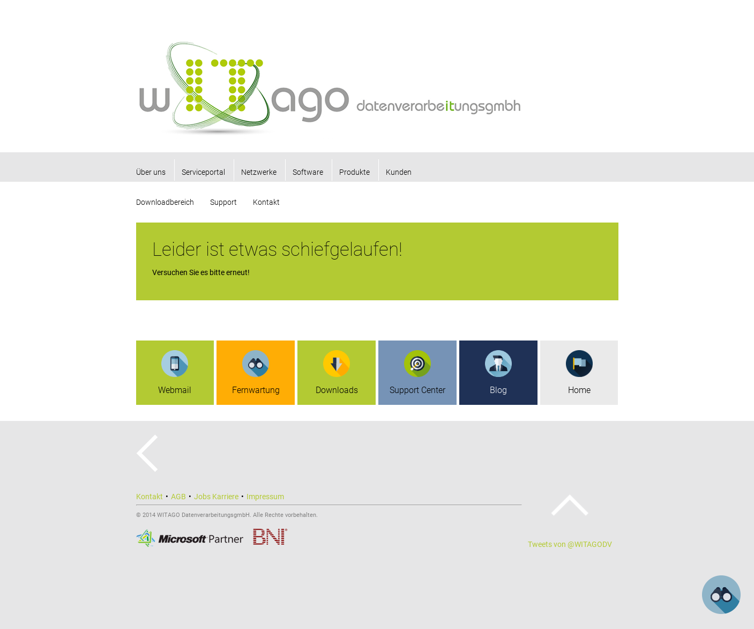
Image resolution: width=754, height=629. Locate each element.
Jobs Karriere (216, 496)
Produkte (354, 172)
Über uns (151, 172)
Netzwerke (259, 172)
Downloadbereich (165, 202)
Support (223, 202)
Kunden (399, 172)
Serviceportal (203, 172)
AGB (178, 496)
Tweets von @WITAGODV (570, 544)
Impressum (265, 496)
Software (308, 172)
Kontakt (266, 202)
